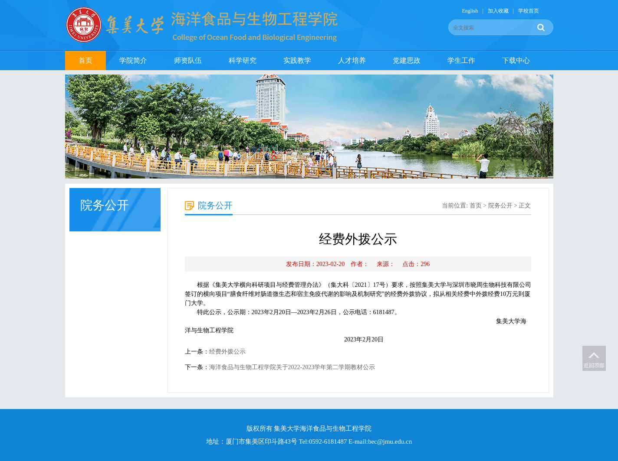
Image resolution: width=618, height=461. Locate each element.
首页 (85, 60)
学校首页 (528, 11)
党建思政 (407, 60)
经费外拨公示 (227, 351)
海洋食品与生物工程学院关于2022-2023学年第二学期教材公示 (292, 367)
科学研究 (242, 60)
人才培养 (352, 60)
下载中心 (516, 60)
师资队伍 (188, 60)
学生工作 (461, 60)
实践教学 (297, 60)
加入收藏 (498, 11)
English (470, 11)
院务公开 (500, 205)
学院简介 (133, 60)
